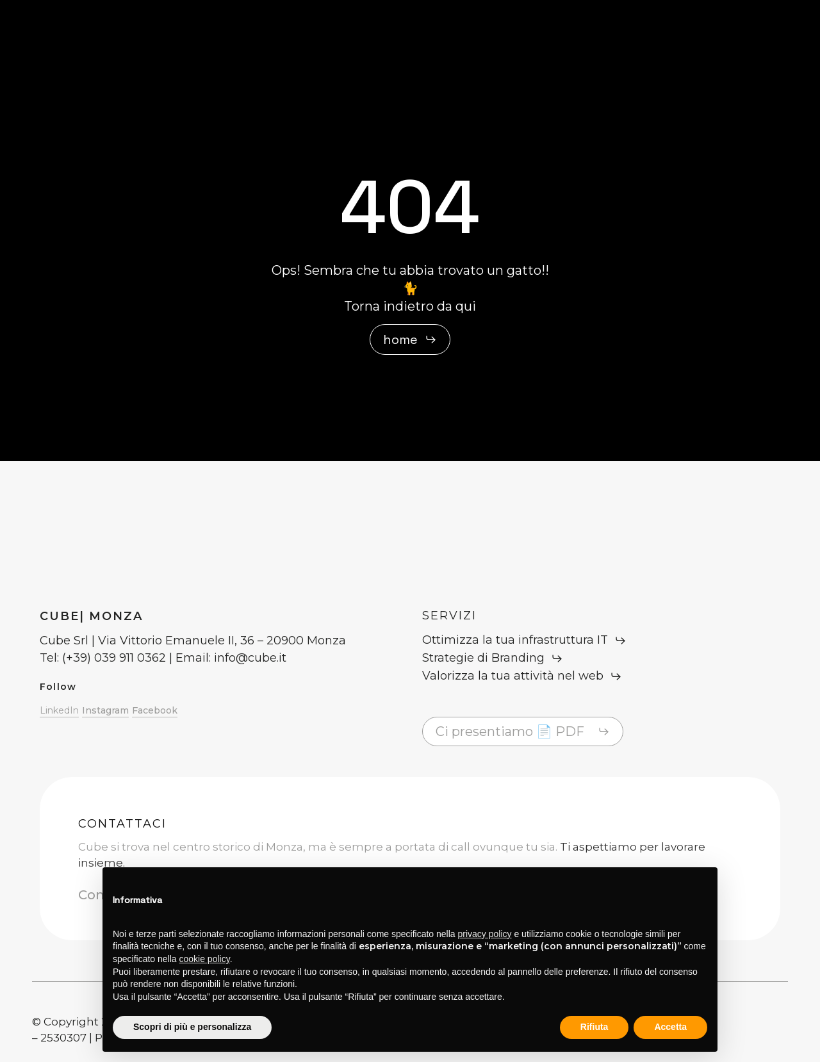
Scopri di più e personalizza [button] (192, 1027)
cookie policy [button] (204, 959)
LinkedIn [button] (59, 710)
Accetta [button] (670, 1027)
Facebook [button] (154, 710)
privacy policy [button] (485, 934)
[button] (410, 339)
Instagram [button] (105, 710)
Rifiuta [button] (594, 1027)
